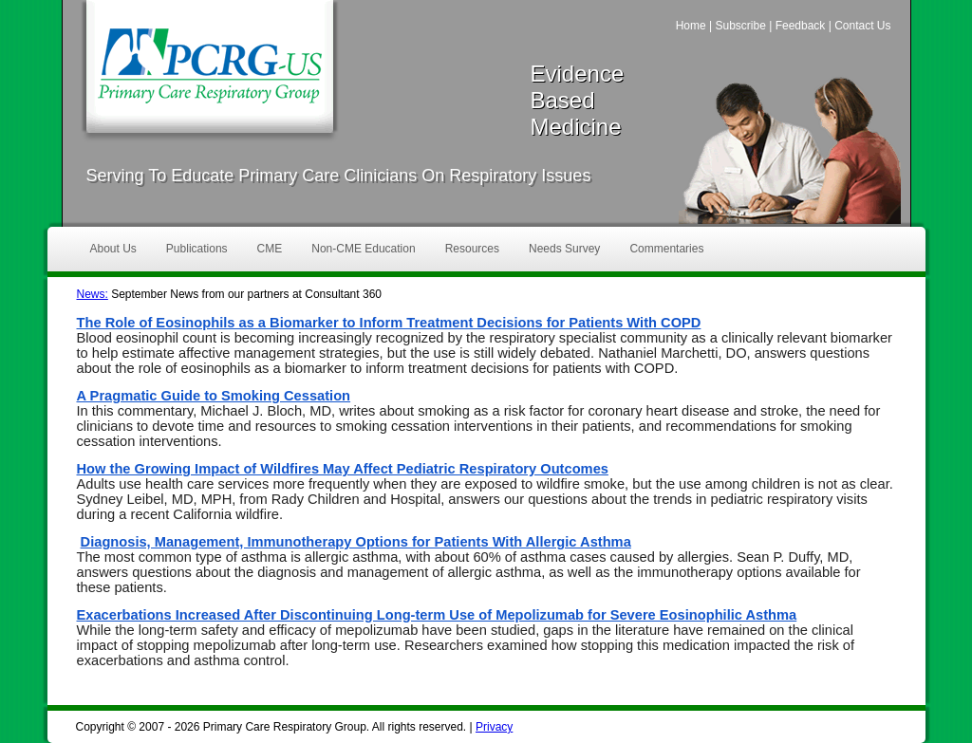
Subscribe (740, 25)
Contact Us (862, 25)
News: (92, 294)
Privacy (494, 727)
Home (691, 25)
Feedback (801, 25)
